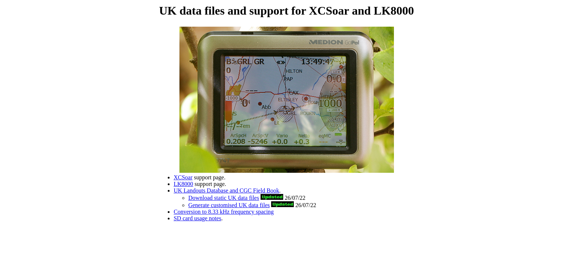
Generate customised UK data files (229, 205)
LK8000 (183, 184)
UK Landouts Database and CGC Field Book (226, 190)
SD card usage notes (197, 218)
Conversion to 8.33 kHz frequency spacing (224, 212)
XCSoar (183, 177)
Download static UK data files (223, 198)
